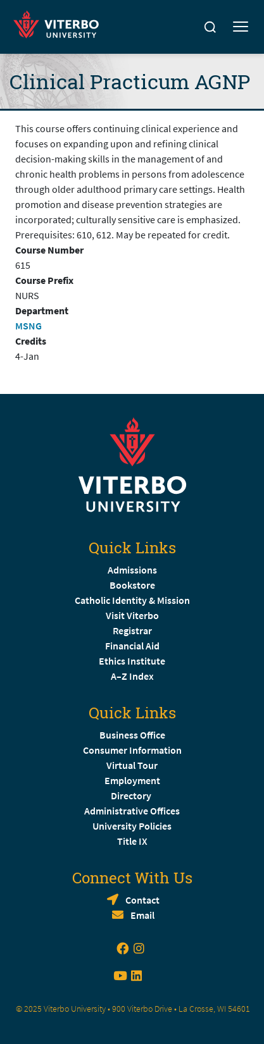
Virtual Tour (132, 765)
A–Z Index (132, 676)
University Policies (132, 826)
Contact (142, 900)
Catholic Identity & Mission (132, 600)
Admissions (132, 569)
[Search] (210, 27)
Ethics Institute (132, 660)
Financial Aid (132, 645)
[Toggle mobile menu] (241, 27)
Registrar (132, 630)
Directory (132, 795)
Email (142, 915)
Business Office (132, 734)
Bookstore (132, 585)
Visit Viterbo (132, 615)
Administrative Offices (132, 810)
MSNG (28, 325)
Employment (132, 780)
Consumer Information (132, 750)
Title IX (132, 841)
